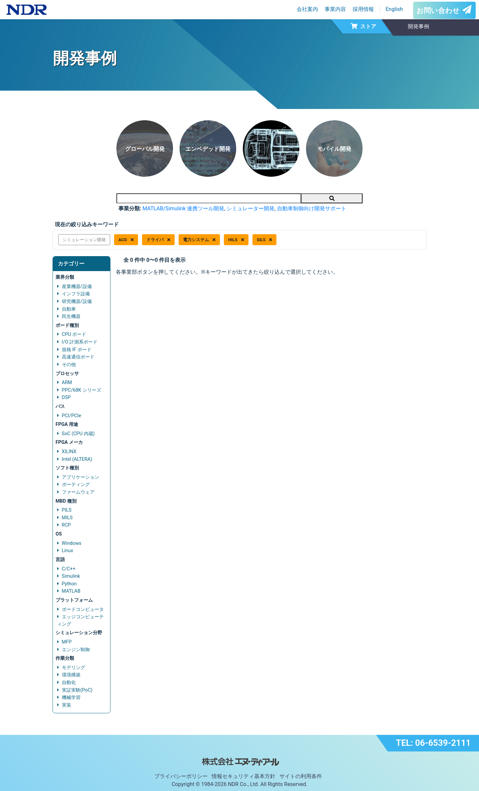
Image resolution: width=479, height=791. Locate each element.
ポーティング (76, 484)
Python (69, 584)
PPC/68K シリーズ (81, 390)
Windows (71, 543)
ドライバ (158, 239)
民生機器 (71, 316)
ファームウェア (78, 492)
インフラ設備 (76, 294)
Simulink (71, 576)
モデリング (73, 667)
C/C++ (69, 569)
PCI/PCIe (71, 416)
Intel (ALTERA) (77, 459)
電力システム (199, 239)
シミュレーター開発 (250, 208)
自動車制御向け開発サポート (311, 208)
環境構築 (71, 675)
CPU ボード (74, 334)
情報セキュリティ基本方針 (243, 776)
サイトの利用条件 (300, 776)
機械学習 (71, 697)
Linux (67, 550)
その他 (69, 364)
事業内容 (335, 9)
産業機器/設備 (77, 286)
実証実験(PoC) (77, 690)
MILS (67, 518)
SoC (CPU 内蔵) (78, 434)
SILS (264, 239)
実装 (66, 705)
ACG (126, 239)
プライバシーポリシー (181, 776)
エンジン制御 (76, 649)
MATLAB (71, 591)
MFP (67, 642)
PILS (67, 510)
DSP (66, 397)
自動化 (69, 682)
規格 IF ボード (76, 349)
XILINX (69, 451)
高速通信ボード (78, 357)
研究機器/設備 (77, 301)
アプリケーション (80, 477)
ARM (67, 382)
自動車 (69, 309)
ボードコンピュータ (83, 609)
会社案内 (307, 9)
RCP (66, 525)
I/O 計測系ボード (79, 342)
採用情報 (363, 9)
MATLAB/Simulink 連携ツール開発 (183, 208)
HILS (236, 239)
